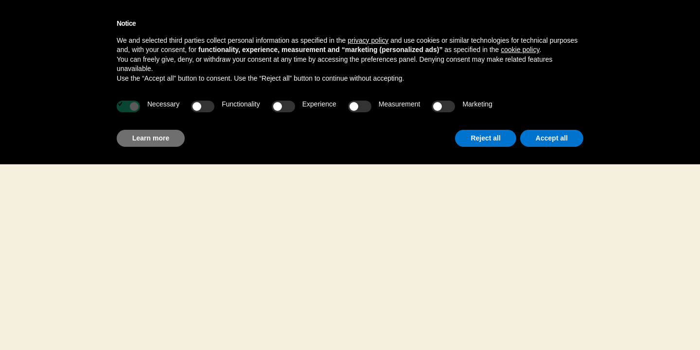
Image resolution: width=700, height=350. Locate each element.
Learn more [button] (150, 138)
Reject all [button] (485, 138)
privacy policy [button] (368, 40)
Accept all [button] (552, 138)
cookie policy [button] (520, 49)
